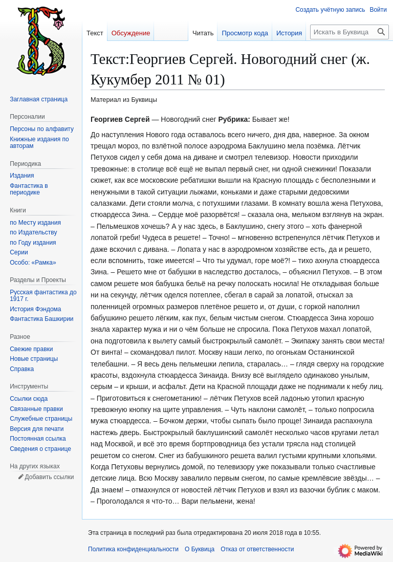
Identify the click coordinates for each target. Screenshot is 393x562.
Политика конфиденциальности (133, 549)
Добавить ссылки (49, 477)
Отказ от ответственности (257, 549)
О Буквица (199, 549)
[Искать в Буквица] (349, 32)
